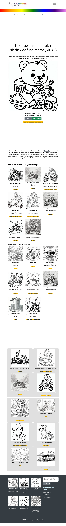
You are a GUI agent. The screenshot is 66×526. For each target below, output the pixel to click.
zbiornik (15, 268)
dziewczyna (47, 189)
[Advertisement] (33, 28)
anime (55, 189)
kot (46, 416)
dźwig (16, 319)
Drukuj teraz (37, 118)
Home (11, 14)
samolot (50, 268)
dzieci (31, 319)
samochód (46, 469)
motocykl (26, 122)
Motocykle (26, 14)
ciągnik (33, 266)
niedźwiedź (31, 122)
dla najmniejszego (39, 122)
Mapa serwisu (40, 519)
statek (29, 293)
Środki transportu (18, 14)
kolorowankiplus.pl (31, 519)
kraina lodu (21, 420)
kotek (47, 445)
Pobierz (28, 118)
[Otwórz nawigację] (54, 4)
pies (14, 445)
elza (17, 420)
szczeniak (17, 445)
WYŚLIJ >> (47, 484)
